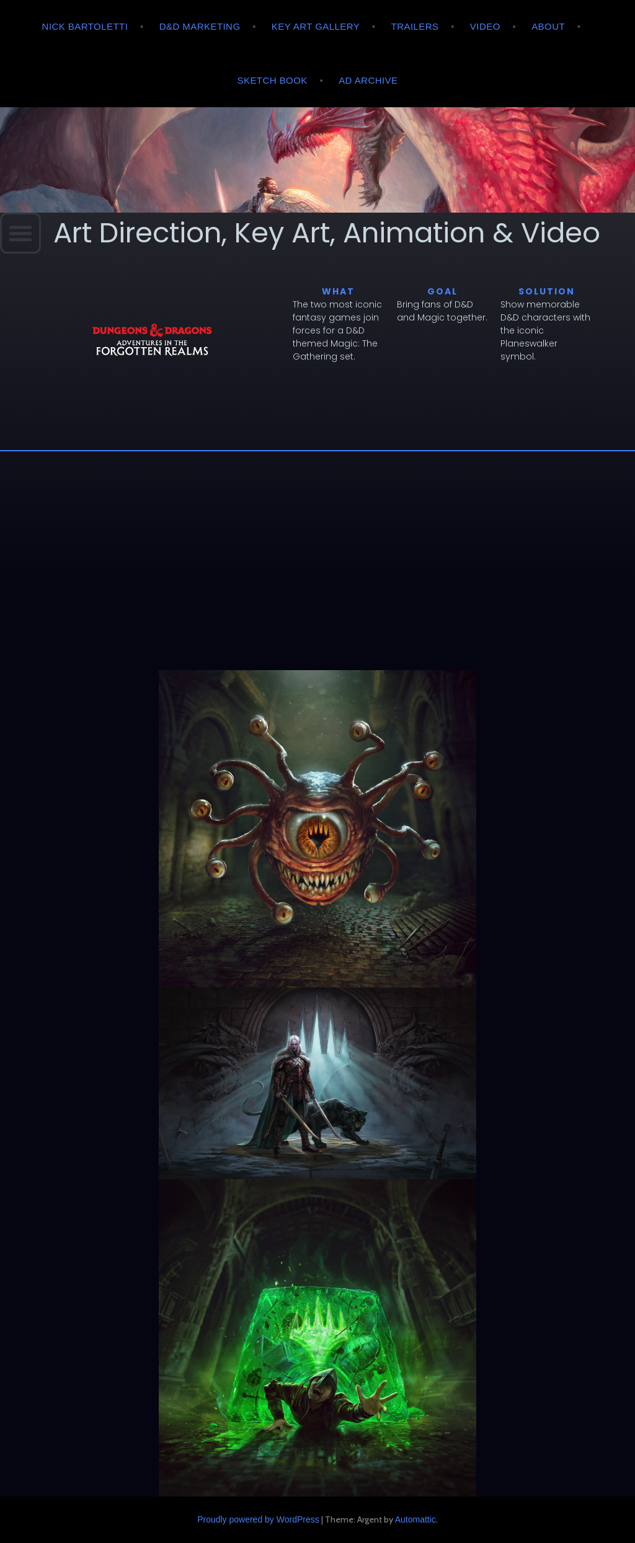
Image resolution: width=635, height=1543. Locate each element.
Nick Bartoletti (85, 26)
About (548, 26)
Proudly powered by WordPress (258, 1519)
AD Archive (368, 80)
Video (485, 26)
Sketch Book (273, 80)
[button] (20, 233)
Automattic (415, 1519)
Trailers (415, 26)
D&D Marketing (200, 26)
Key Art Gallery (316, 26)
